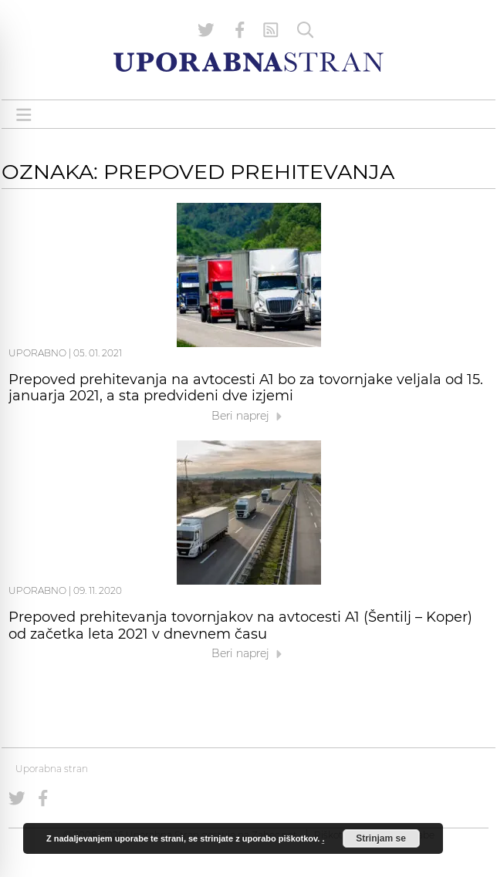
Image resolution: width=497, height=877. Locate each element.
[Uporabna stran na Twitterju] (206, 30)
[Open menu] (23, 114)
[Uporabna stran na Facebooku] (240, 30)
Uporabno (37, 353)
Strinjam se (381, 838)
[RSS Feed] (270, 30)
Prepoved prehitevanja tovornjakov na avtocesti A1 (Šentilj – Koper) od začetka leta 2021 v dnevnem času (240, 626)
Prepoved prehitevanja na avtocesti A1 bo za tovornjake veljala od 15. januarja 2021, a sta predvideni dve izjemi (245, 388)
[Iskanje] (305, 30)
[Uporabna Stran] (248, 62)
